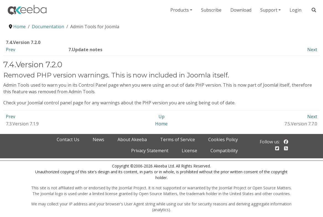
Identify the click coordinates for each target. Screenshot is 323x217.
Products (179, 10)
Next (312, 49)
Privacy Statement (149, 151)
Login (295, 10)
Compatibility (224, 151)
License (189, 151)
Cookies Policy (223, 139)
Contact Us (68, 139)
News (98, 139)
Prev (10, 49)
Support (268, 10)
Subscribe (211, 10)
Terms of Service (177, 139)
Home (161, 124)
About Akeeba (132, 139)
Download (240, 10)
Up (161, 116)
